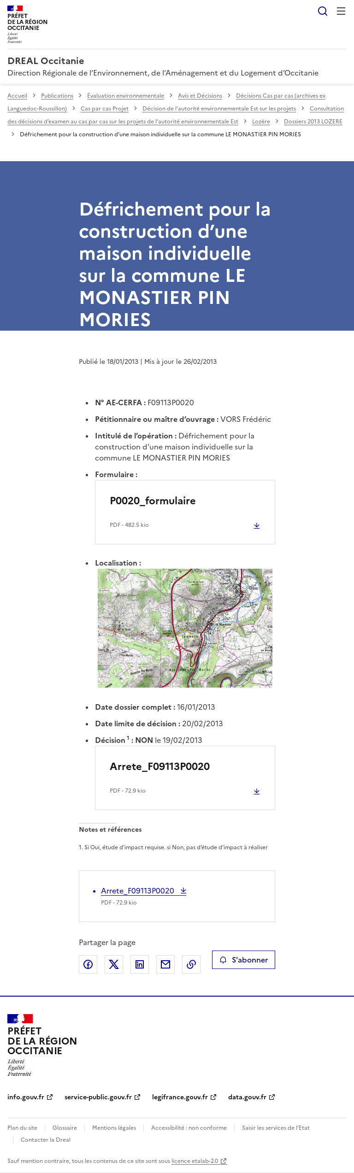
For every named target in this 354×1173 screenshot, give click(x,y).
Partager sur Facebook (88, 964)
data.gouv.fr (247, 1097)
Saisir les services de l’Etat (276, 1128)
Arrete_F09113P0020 (160, 766)
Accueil (17, 96)
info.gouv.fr (25, 1097)
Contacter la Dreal (46, 1140)
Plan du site (22, 1128)
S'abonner (243, 959)
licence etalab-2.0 (194, 1161)
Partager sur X (114, 964)
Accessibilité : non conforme (189, 1128)
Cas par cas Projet (105, 109)
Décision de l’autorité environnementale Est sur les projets (219, 109)
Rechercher (322, 11)
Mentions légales (114, 1128)
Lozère (261, 121)
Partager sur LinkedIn (139, 964)
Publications (57, 96)
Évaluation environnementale (125, 96)
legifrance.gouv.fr (180, 1097)
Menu (341, 11)
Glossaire (65, 1128)
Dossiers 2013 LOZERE (313, 121)
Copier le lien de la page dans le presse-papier (191, 964)
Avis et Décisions (200, 96)
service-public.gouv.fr (98, 1097)
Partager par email (165, 964)
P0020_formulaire (153, 500)
